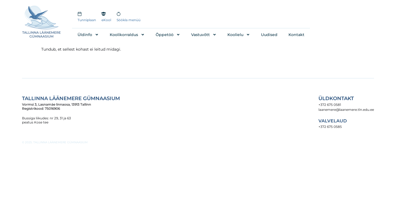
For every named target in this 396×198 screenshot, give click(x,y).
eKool (106, 20)
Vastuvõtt (203, 34)
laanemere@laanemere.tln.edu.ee (346, 110)
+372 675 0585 (330, 127)
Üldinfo (88, 34)
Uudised (269, 34)
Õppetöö (168, 34)
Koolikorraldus (127, 34)
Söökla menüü (129, 20)
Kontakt (296, 34)
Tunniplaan (87, 20)
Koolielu (238, 34)
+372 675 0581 (329, 105)
